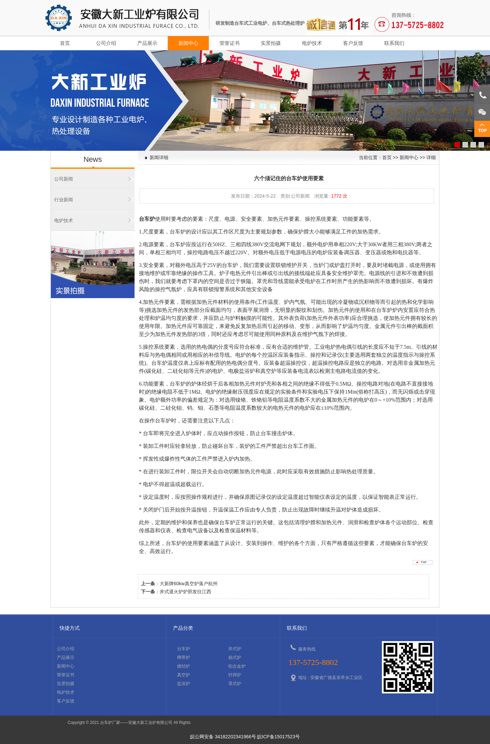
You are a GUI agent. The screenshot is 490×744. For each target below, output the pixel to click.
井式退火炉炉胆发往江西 (185, 591)
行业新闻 (63, 199)
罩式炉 (234, 683)
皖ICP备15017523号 (278, 736)
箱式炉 (234, 657)
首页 (65, 43)
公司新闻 (63, 179)
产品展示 (147, 43)
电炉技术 (312, 43)
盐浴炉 (183, 683)
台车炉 (183, 648)
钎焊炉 (234, 674)
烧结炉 (183, 666)
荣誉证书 (230, 43)
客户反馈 (353, 43)
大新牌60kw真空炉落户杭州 (189, 583)
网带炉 (183, 657)
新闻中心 (188, 43)
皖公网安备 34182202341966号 (223, 736)
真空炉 (183, 674)
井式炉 (234, 648)
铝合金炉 (237, 666)
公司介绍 (106, 43)
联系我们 (394, 43)
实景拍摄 (271, 43)
